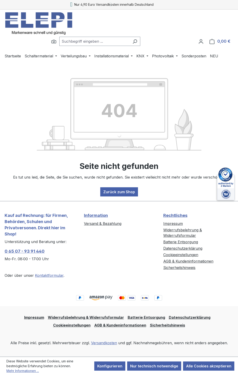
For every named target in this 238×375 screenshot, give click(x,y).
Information (96, 215)
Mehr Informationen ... (22, 371)
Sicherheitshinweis (179, 267)
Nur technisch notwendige (154, 366)
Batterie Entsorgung (180, 242)
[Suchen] (53, 41)
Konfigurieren (109, 366)
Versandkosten (104, 343)
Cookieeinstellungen (180, 254)
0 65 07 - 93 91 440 (25, 251)
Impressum (173, 223)
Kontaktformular (49, 275)
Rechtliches (175, 215)
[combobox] (94, 41)
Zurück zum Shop (119, 192)
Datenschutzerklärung (182, 248)
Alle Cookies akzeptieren (208, 366)
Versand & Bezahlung (102, 223)
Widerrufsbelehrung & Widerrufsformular (86, 317)
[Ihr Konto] (200, 41)
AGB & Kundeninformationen (188, 261)
